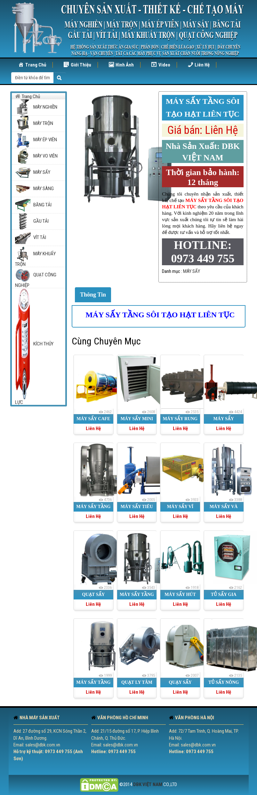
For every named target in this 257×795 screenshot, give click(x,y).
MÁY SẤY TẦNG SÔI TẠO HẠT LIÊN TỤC (160, 315)
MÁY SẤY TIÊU (137, 506)
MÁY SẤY (191, 271)
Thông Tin (93, 294)
